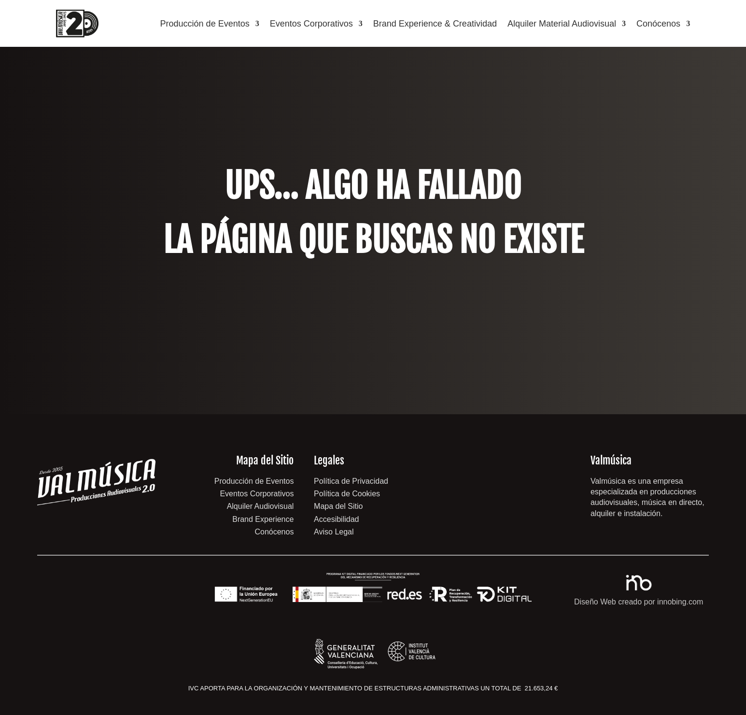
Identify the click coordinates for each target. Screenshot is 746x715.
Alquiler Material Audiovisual (561, 23)
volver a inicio (373, 315)
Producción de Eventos (205, 23)
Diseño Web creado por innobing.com (638, 602)
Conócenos (658, 23)
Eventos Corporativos (311, 23)
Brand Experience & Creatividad (435, 23)
